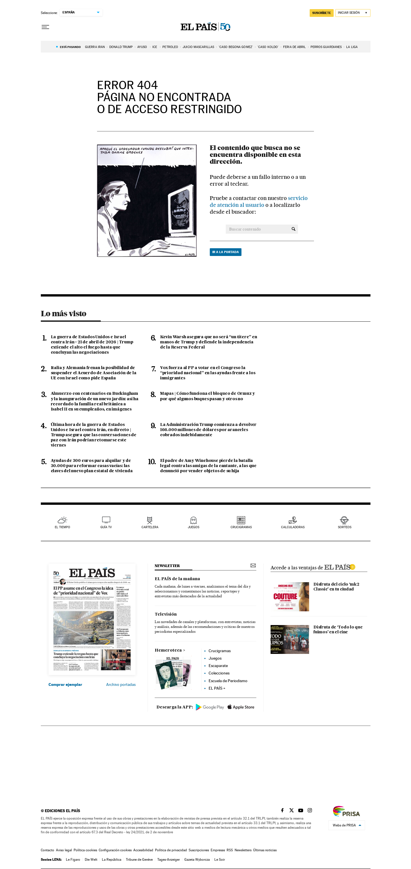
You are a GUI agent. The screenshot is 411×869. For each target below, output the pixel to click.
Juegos (215, 658)
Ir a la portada (225, 252)
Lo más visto (63, 313)
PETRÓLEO (170, 47)
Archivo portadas (121, 684)
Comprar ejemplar (65, 684)
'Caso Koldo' (268, 47)
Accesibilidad (143, 850)
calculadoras (293, 527)
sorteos (344, 527)
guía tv (106, 527)
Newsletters (243, 850)
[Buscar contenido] (293, 229)
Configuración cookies (115, 850)
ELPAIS (339, 566)
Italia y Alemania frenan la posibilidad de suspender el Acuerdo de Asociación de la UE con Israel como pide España (93, 373)
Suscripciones (199, 850)
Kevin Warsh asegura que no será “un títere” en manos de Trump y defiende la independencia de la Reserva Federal (208, 342)
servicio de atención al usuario (259, 201)
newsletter (167, 566)
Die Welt (91, 859)
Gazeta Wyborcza (197, 859)
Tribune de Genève (139, 859)
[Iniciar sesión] (352, 13)
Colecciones (219, 673)
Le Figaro (73, 859)
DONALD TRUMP (121, 47)
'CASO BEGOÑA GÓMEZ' (236, 47)
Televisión (166, 614)
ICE (155, 47)
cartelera (150, 527)
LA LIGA (352, 47)
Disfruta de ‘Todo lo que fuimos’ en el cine (337, 629)
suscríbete (321, 13)
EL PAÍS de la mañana (177, 579)
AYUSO (142, 47)
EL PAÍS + (217, 688)
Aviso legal (64, 850)
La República (111, 859)
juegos (193, 527)
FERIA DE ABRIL (294, 47)
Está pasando (70, 47)
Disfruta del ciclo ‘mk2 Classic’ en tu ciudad (336, 586)
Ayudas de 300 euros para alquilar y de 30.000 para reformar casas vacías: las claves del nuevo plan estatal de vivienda (92, 466)
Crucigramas (241, 527)
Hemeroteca (168, 650)
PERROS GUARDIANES (326, 47)
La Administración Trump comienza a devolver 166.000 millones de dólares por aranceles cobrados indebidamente (208, 430)
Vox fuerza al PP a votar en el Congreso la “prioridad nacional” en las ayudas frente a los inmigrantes (207, 373)
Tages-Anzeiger (168, 859)
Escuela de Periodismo (228, 680)
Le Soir (219, 859)
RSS (230, 850)
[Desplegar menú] (45, 27)
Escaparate (218, 665)
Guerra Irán (95, 47)
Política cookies (85, 850)
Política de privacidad (171, 850)
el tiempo (62, 527)
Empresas (218, 850)
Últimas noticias (265, 850)
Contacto (47, 850)
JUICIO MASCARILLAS (198, 47)
